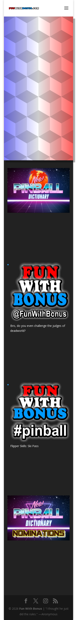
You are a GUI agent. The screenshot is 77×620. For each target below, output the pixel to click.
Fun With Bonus (30, 608)
